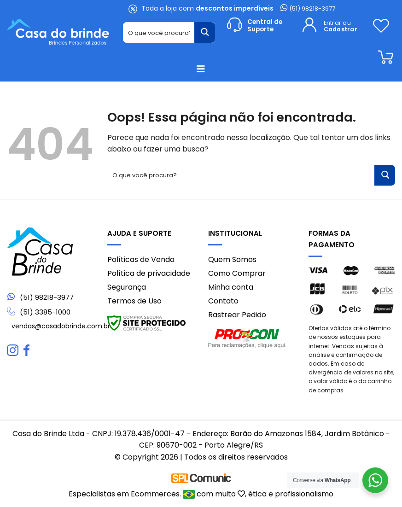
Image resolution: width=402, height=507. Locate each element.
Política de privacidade (148, 273)
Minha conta (230, 287)
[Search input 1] (159, 32)
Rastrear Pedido (237, 314)
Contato (223, 301)
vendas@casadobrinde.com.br (61, 326)
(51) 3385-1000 (45, 312)
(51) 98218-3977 (307, 8)
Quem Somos (232, 259)
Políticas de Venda (141, 259)
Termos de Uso (134, 301)
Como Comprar (237, 273)
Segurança (126, 287)
